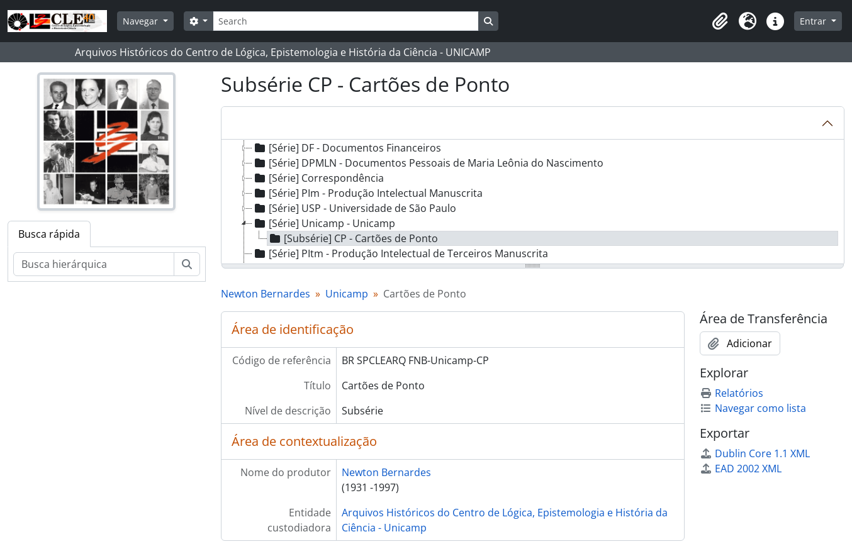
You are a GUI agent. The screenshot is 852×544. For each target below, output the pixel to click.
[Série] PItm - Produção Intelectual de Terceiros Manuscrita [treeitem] (400, 253)
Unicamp (346, 294)
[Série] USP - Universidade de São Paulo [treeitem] (354, 208)
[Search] (345, 21)
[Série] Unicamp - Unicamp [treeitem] (323, 223)
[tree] (532, 202)
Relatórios (731, 393)
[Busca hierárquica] (93, 264)
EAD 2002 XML (741, 468)
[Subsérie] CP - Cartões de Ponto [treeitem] (352, 238)
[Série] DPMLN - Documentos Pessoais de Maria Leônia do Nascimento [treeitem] (427, 162)
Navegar (141, 21)
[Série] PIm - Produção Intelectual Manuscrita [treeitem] (367, 193)
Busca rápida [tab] (49, 234)
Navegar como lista (753, 408)
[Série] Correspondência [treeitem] (318, 178)
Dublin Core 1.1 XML (755, 453)
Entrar (814, 21)
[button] (720, 21)
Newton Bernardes (265, 294)
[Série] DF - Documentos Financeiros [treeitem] (346, 147)
